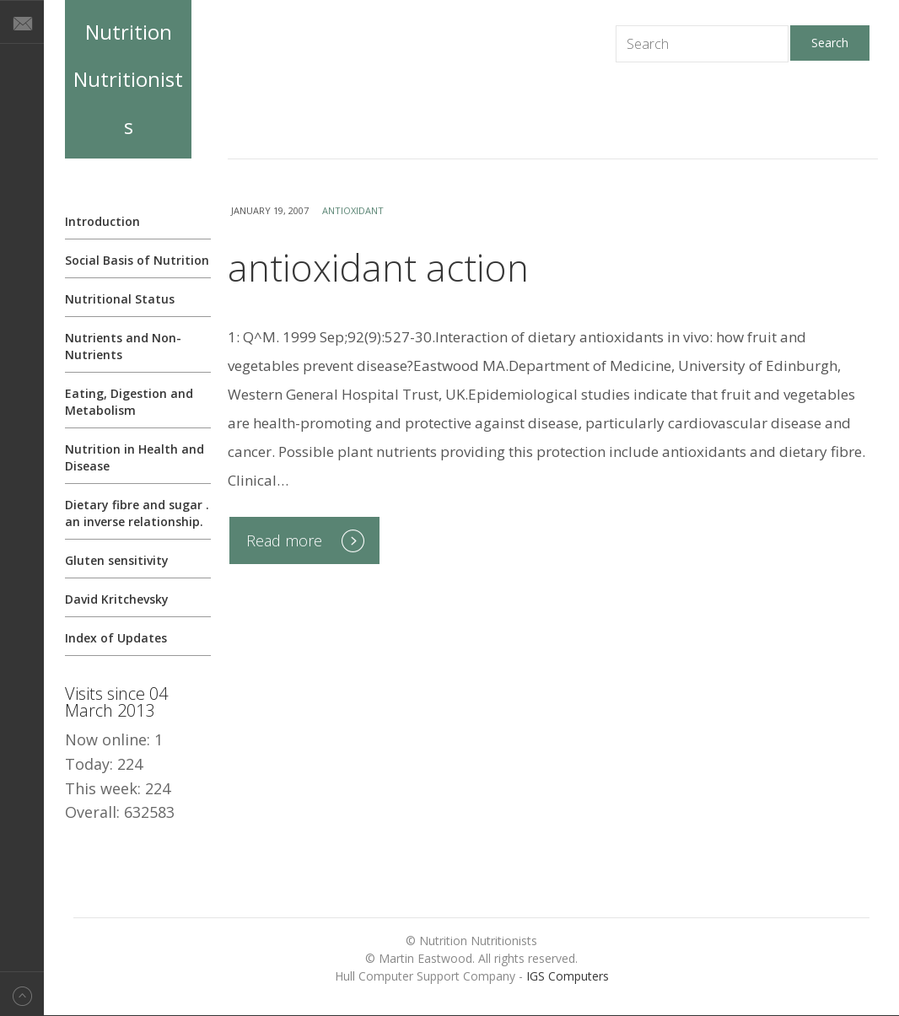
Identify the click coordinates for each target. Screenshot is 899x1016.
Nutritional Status (120, 299)
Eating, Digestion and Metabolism (129, 401)
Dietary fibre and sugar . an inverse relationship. (137, 513)
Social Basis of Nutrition (137, 260)
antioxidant (353, 210)
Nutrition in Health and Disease (134, 457)
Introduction (102, 221)
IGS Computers (567, 976)
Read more (284, 540)
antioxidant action (378, 267)
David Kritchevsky (117, 599)
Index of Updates (116, 638)
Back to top (22, 993)
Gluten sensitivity (117, 560)
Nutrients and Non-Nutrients (123, 346)
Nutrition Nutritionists (128, 79)
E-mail (22, 22)
